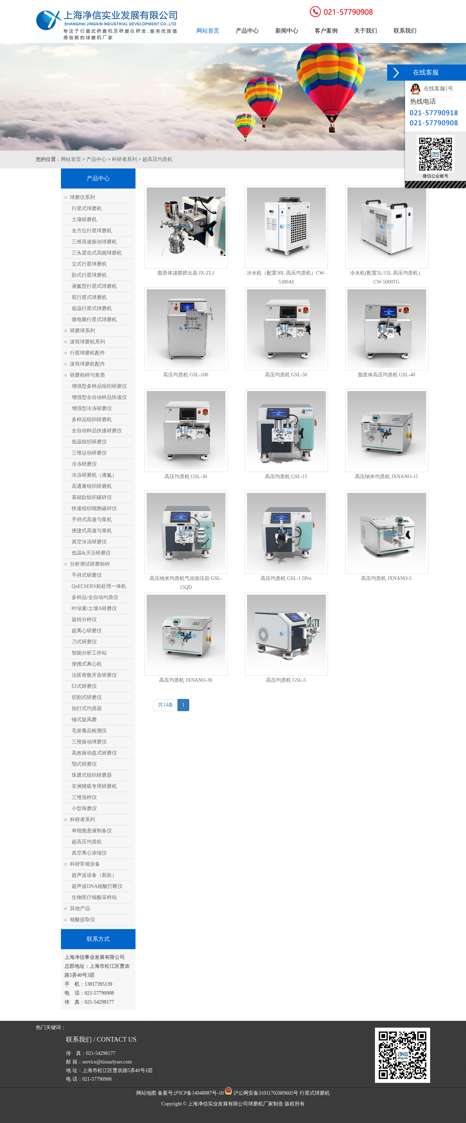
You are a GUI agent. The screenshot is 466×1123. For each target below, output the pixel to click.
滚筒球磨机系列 (87, 341)
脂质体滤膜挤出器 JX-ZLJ (185, 273)
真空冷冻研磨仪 (89, 541)
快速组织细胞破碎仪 (94, 508)
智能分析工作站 (89, 653)
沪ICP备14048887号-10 (198, 1093)
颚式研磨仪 (84, 764)
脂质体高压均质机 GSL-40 (386, 374)
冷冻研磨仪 (84, 464)
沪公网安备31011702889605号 (261, 1093)
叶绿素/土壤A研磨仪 (94, 608)
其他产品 (80, 908)
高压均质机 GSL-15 (286, 476)
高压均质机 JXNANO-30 (185, 680)
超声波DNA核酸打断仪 (97, 886)
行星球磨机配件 (87, 353)
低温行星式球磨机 (92, 308)
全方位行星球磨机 (92, 230)
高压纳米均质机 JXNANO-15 (386, 476)
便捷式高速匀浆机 (92, 530)
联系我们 (405, 31)
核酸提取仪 (82, 919)
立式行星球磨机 (89, 264)
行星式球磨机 (87, 208)
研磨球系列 (82, 330)
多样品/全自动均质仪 (95, 597)
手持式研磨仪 (87, 575)
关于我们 (365, 31)
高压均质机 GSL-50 (286, 374)
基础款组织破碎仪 (92, 497)
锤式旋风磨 (84, 719)
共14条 (165, 705)
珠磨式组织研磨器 (92, 775)
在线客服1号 (431, 88)
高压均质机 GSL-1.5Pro (286, 578)
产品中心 (247, 31)
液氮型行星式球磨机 (94, 286)
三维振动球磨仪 (89, 741)
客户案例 (326, 31)
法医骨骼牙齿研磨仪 (94, 675)
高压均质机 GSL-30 (186, 476)
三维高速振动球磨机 (94, 241)
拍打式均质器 (87, 708)
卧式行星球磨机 (89, 275)
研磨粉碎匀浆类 (87, 375)
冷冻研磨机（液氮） (94, 475)
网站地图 (146, 1093)
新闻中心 (286, 31)
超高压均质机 (157, 159)
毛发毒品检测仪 (89, 730)
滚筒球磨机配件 (87, 364)
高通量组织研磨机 (92, 486)
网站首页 (207, 31)
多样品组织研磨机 (92, 419)
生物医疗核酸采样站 (94, 897)
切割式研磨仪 (87, 697)
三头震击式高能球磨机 (97, 253)
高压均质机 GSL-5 (286, 680)
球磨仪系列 (82, 197)
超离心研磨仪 (87, 630)
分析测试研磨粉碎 (90, 564)
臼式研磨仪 (84, 686)
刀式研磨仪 (84, 641)
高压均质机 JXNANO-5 (386, 578)
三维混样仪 (84, 797)
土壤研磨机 (84, 219)
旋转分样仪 (84, 619)
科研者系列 (124, 159)
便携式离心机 (87, 664)
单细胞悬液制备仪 (92, 830)
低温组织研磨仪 (89, 441)
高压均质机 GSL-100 (185, 374)
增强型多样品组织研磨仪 (99, 386)
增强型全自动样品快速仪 (99, 397)
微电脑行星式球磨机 (94, 319)
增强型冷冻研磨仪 (92, 408)
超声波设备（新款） (94, 875)
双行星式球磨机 (89, 297)
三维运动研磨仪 (89, 453)
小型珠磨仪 (84, 808)
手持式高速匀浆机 (92, 519)
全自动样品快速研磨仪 (97, 430)
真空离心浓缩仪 (89, 853)
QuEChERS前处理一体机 (99, 586)
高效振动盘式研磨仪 (94, 753)
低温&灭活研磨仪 (91, 553)
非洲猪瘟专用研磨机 (94, 786)
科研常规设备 (85, 864)
